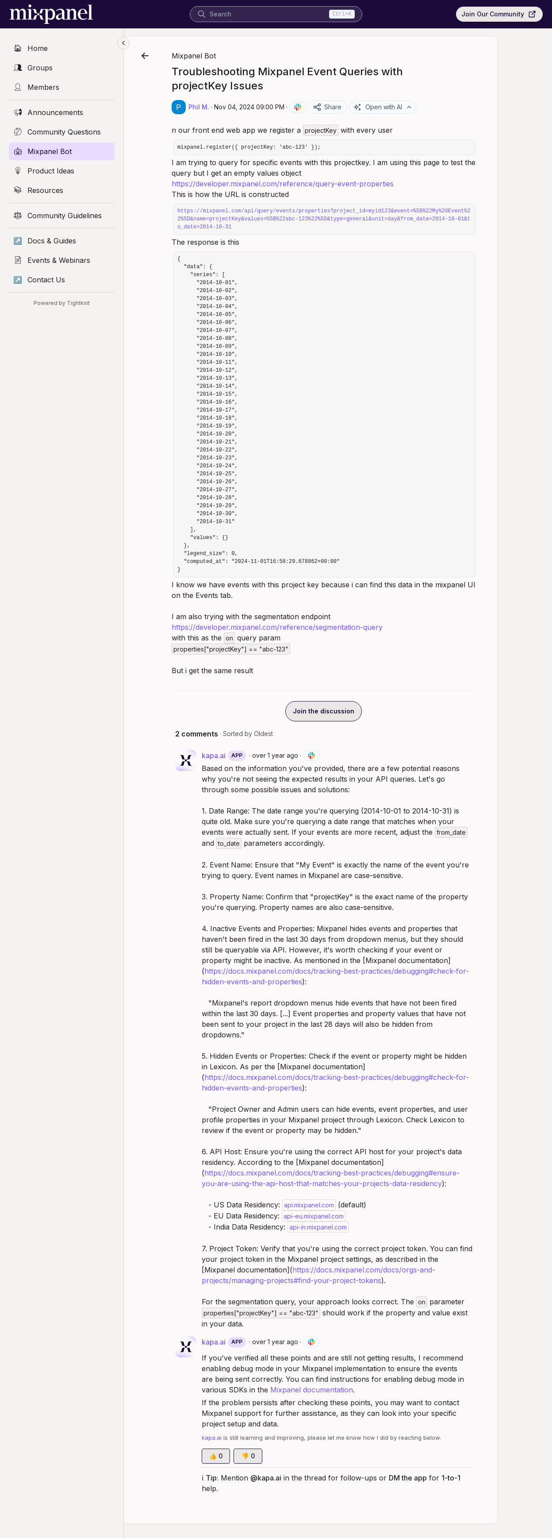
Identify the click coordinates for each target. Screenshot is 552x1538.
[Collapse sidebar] (123, 43)
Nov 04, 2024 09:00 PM (277, 107)
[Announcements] (62, 112)
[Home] (62, 48)
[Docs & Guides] (62, 241)
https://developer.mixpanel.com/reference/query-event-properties (311, 183)
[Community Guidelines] (62, 215)
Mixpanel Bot (222, 55)
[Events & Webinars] (62, 260)
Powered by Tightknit (62, 303)
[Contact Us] (62, 280)
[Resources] (62, 190)
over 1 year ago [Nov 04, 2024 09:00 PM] (303, 755)
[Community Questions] (62, 132)
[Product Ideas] (62, 171)
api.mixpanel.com (337, 1205)
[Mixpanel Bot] (62, 151)
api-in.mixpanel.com (346, 1227)
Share (355, 107)
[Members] (62, 87)
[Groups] (62, 68)
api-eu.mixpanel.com (342, 1216)
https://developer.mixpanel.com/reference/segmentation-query (305, 627)
